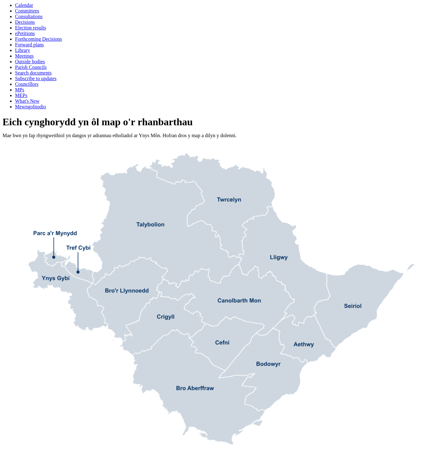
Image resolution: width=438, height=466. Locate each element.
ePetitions (25, 33)
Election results (30, 27)
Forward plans (29, 44)
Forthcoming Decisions (38, 39)
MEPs (21, 95)
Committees (27, 10)
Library (22, 50)
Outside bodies (30, 61)
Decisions (25, 22)
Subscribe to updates (35, 78)
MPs (19, 89)
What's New (27, 101)
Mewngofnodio (30, 106)
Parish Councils (31, 67)
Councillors (27, 84)
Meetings (24, 56)
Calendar (24, 5)
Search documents (33, 72)
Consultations (29, 16)
